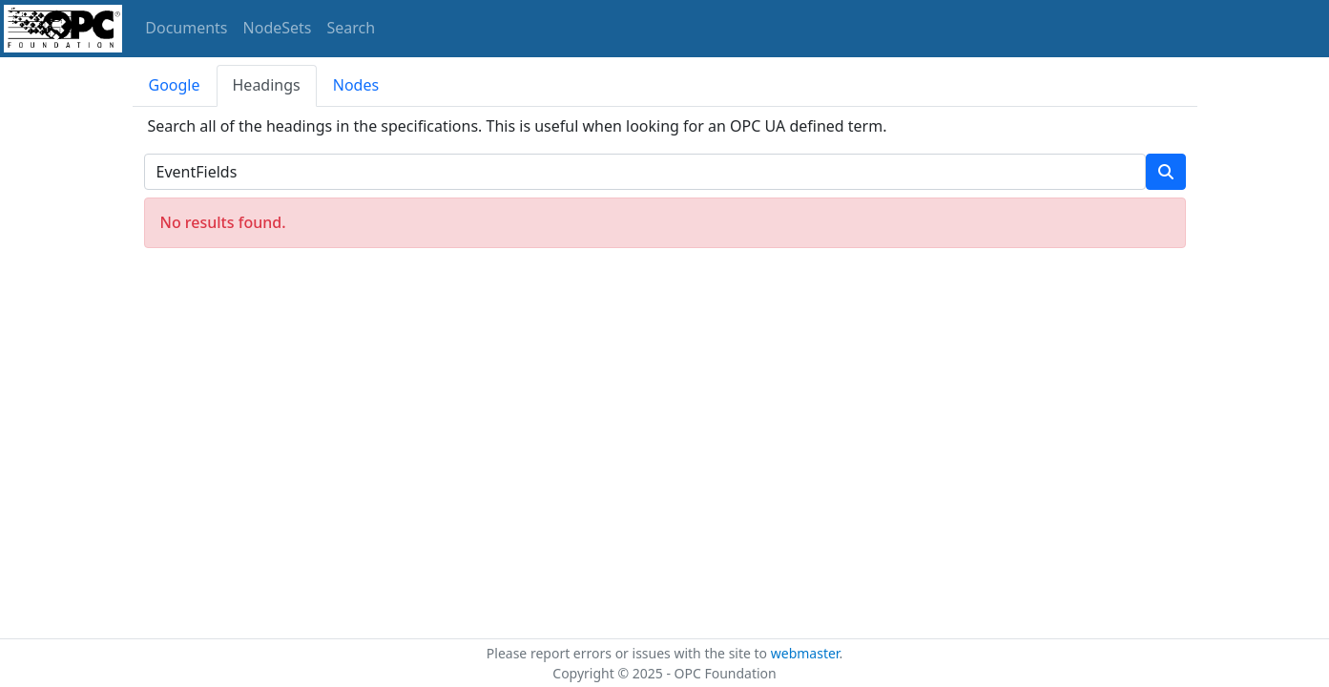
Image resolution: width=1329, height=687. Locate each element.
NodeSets (277, 27)
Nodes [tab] (356, 84)
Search (351, 27)
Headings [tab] (267, 84)
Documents (186, 27)
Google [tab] (174, 84)
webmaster (805, 653)
